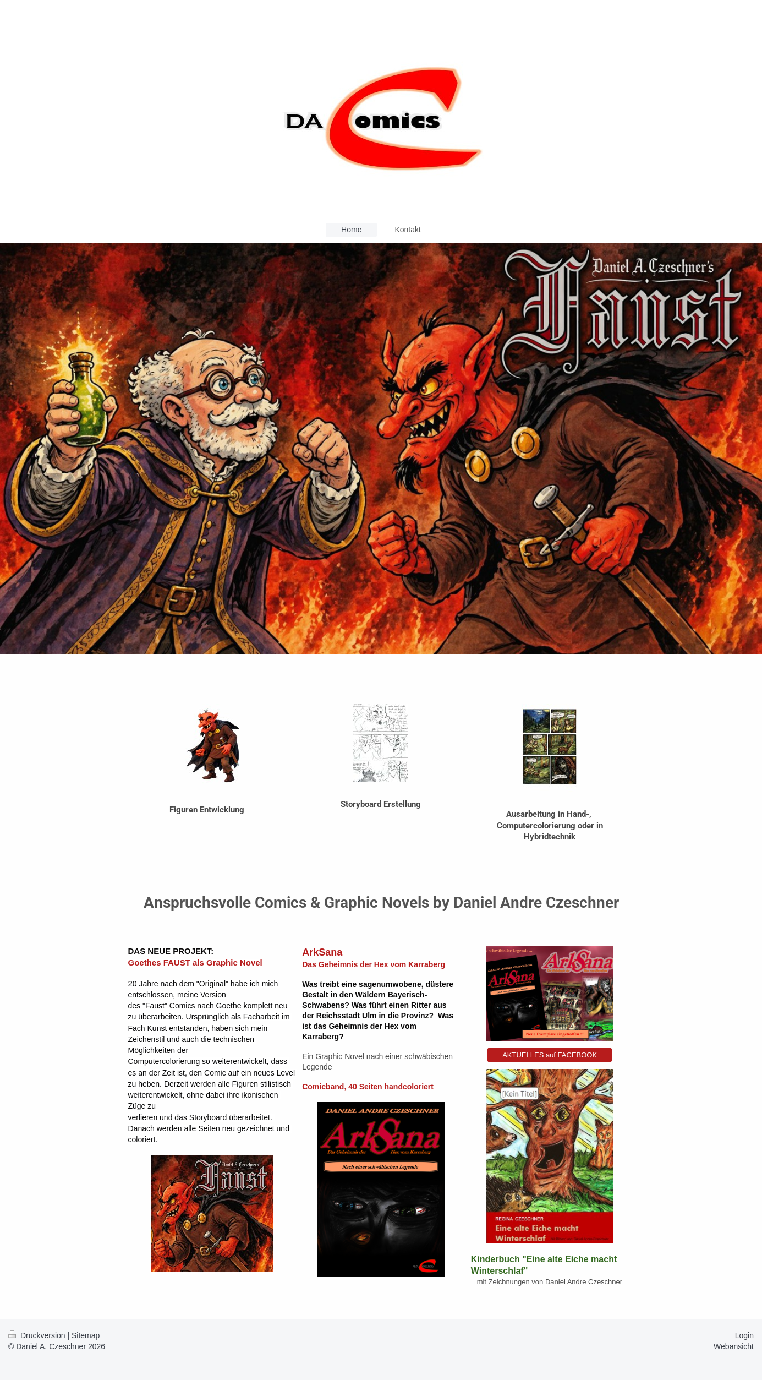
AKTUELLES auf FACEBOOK (549, 1055)
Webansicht (734, 1346)
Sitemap (86, 1335)
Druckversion (37, 1335)
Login (744, 1335)
